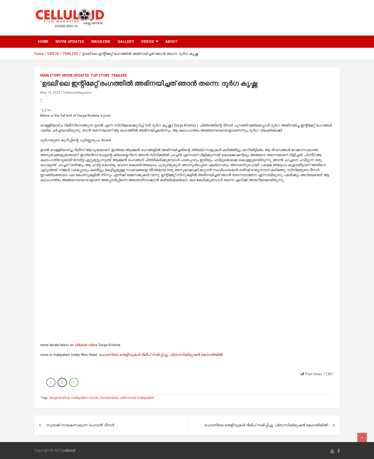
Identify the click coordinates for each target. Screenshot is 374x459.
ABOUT (171, 41)
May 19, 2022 (50, 93)
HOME (43, 41)
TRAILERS (119, 75)
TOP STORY (100, 75)
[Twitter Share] (62, 382)
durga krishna (59, 398)
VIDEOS (147, 41)
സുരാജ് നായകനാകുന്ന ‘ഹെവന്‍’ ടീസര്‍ (80, 425)
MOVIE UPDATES (70, 41)
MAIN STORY (50, 75)
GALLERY (126, 41)
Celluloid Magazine (77, 93)
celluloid (69, 450)
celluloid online (86, 345)
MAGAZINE (100, 41)
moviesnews (109, 398)
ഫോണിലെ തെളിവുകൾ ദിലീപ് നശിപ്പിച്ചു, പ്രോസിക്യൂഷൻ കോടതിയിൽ (161, 355)
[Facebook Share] (50, 382)
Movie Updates (75, 75)
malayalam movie (84, 398)
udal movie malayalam (137, 398)
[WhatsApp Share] (73, 382)
